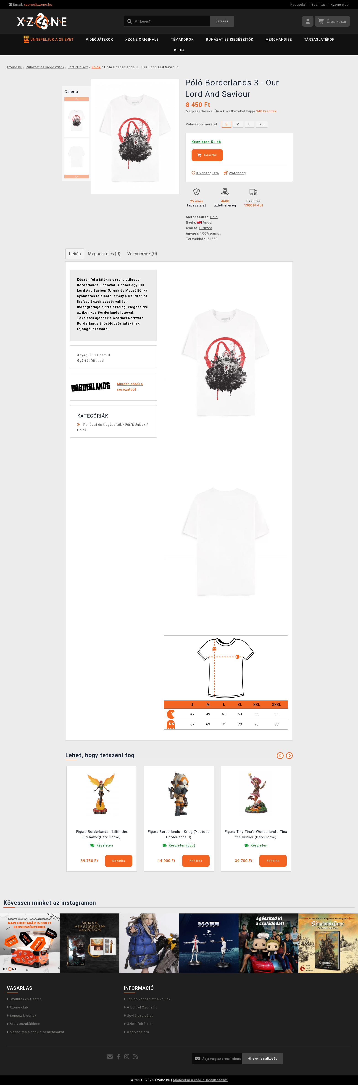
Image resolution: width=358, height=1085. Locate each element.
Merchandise (279, 39)
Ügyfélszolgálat (138, 1015)
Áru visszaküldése (23, 1024)
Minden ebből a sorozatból (130, 386)
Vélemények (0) (142, 253)
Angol (204, 222)
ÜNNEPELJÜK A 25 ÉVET (49, 39)
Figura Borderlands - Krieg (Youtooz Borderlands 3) (179, 834)
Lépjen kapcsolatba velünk (147, 999)
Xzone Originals (142, 39)
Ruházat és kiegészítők (229, 39)
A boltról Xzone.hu (141, 1007)
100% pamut (210, 233)
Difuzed (205, 228)
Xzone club (340, 4)
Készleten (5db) (182, 845)
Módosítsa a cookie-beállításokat (35, 1032)
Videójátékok (99, 39)
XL (261, 124)
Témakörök (182, 39)
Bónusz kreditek (22, 1015)
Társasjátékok (319, 39)
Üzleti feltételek (139, 1024)
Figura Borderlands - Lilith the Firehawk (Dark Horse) (101, 834)
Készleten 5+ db (206, 142)
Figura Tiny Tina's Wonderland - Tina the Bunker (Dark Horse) (256, 834)
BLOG (179, 50)
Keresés (222, 21)
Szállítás (318, 4)
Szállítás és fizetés (24, 999)
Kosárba (207, 155)
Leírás (75, 254)
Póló (214, 217)
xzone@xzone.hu (30, 4)
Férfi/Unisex (135, 424)
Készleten (105, 845)
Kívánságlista (205, 173)
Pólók (81, 430)
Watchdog (235, 173)
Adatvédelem (136, 1032)
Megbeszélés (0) (104, 253)
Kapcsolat (298, 4)
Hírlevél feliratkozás (262, 1058)
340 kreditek (266, 111)
